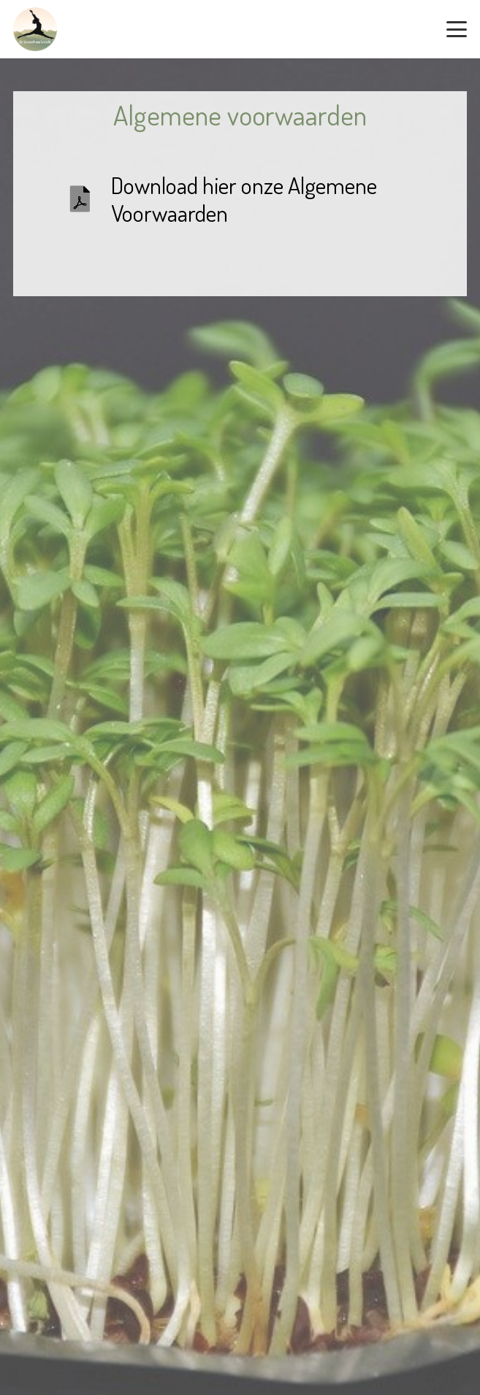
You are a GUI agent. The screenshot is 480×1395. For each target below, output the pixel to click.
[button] (457, 29)
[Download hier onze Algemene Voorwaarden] (88, 199)
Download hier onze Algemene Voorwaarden (244, 199)
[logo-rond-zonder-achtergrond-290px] (35, 29)
